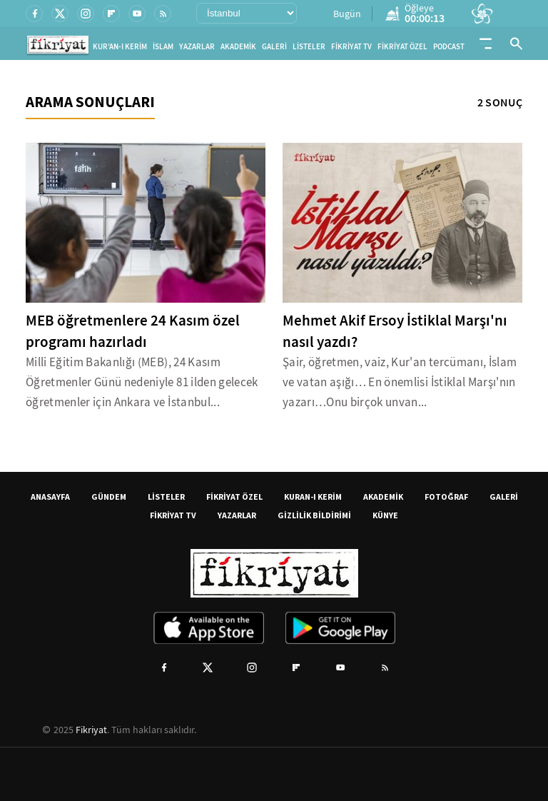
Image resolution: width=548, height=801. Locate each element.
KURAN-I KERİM (313, 496)
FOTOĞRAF (446, 496)
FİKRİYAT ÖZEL (402, 46)
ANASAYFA (50, 496)
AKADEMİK (238, 46)
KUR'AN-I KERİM (120, 46)
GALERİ (274, 46)
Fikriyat (91, 729)
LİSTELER (309, 46)
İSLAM (163, 46)
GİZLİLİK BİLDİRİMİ (314, 515)
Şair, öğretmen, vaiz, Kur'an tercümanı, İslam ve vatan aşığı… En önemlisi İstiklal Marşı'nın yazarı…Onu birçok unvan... (400, 382)
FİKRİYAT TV (351, 46)
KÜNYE (385, 515)
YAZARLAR (197, 46)
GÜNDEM (108, 496)
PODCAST (449, 46)
